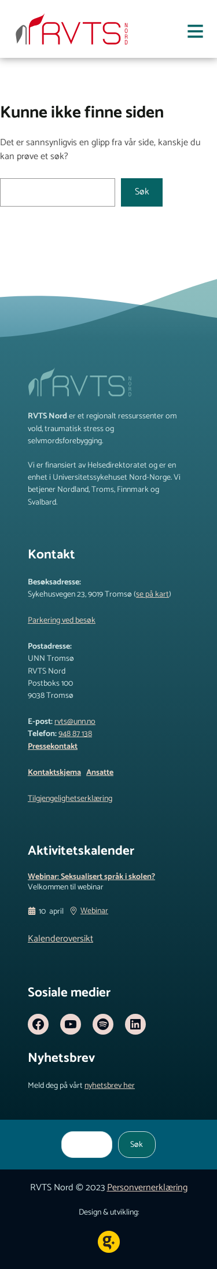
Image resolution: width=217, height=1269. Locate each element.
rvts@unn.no (74, 722)
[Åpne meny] (195, 34)
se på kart (152, 594)
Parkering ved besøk (61, 620)
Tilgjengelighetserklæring (70, 798)
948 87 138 (75, 734)
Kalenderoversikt (60, 939)
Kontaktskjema (54, 772)
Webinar (94, 911)
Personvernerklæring (147, 1188)
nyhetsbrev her (109, 1086)
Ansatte (99, 772)
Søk (142, 192)
